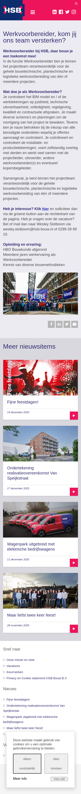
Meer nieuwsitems (29, 346)
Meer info (20, 778)
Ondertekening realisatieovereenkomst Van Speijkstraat (32, 473)
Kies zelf (59, 779)
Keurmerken (15, 672)
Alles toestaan (56, 763)
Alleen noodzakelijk (27, 763)
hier (45, 209)
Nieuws (9, 689)
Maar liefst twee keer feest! (31, 615)
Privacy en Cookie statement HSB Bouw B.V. (37, 678)
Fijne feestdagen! (22, 402)
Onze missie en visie (21, 659)
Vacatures (13, 666)
